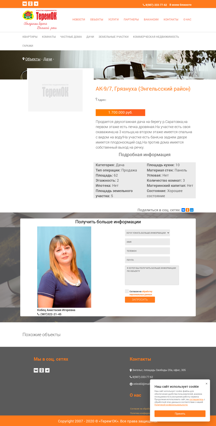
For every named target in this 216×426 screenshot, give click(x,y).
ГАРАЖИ (27, 45)
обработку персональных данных (140, 293)
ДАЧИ (90, 36)
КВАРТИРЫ (30, 36)
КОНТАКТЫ (171, 19)
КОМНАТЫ (49, 36)
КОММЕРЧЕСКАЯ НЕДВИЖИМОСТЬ (156, 36)
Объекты (32, 58)
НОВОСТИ (78, 19)
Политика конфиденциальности (145, 413)
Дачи (47, 58)
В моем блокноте (181, 4)
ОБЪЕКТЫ (96, 19)
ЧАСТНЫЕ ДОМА (71, 36)
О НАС (187, 19)
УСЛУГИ (113, 19)
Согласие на (138, 291)
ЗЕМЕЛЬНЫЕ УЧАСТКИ (114, 36)
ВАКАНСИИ (151, 19)
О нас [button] (135, 395)
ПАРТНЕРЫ (131, 19)
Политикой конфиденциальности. (171, 405)
